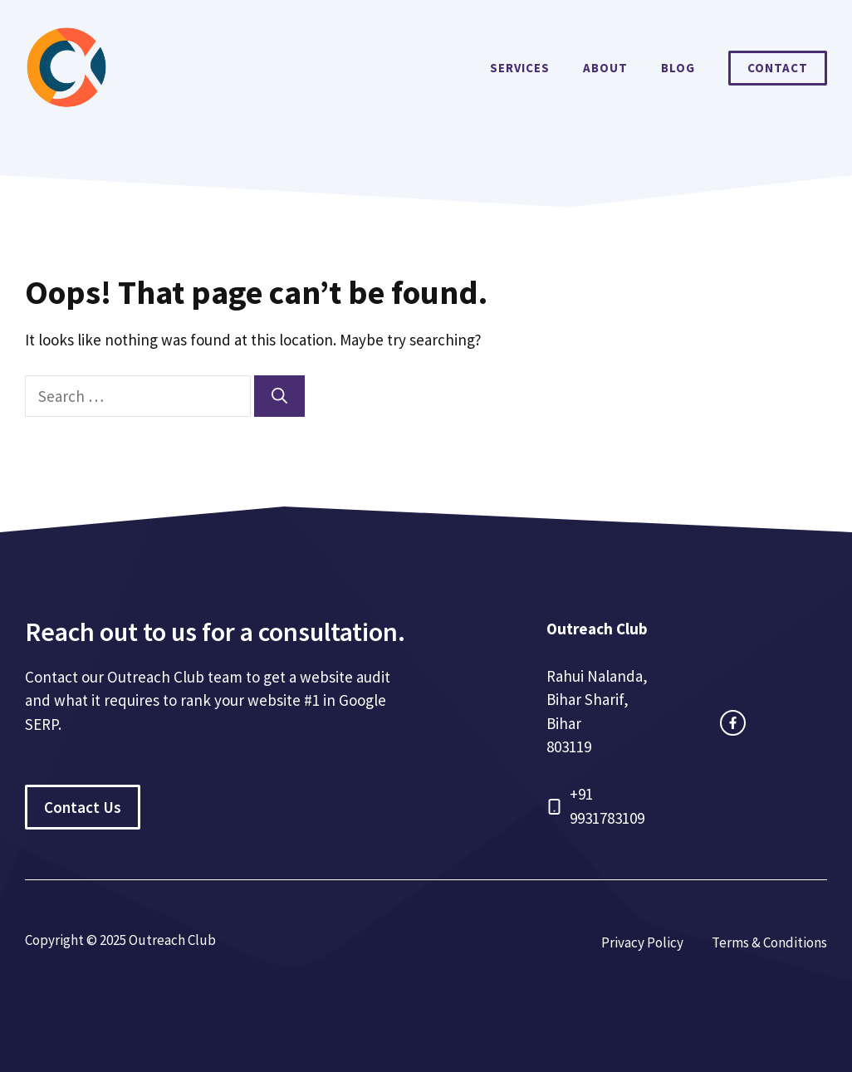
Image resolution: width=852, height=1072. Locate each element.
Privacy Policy (642, 942)
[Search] (279, 396)
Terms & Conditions (769, 942)
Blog (678, 68)
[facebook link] (733, 723)
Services (520, 68)
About (605, 68)
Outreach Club (597, 629)
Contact (777, 68)
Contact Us (82, 807)
